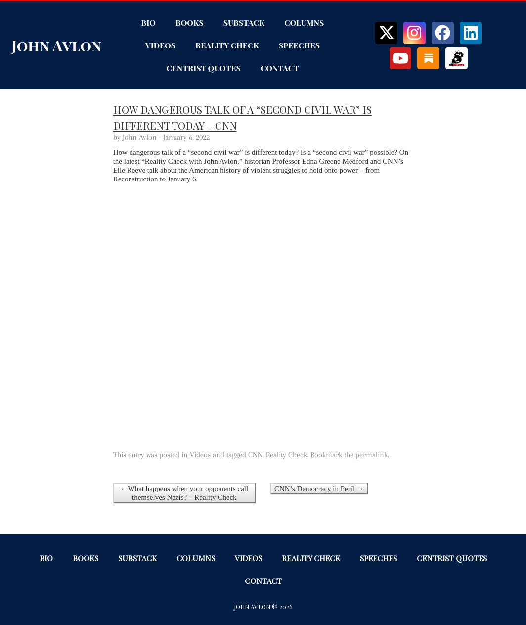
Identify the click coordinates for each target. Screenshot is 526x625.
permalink (371, 454)
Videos (160, 45)
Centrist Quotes (203, 68)
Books (189, 22)
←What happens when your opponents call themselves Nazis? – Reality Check (184, 493)
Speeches (299, 45)
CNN (255, 454)
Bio (148, 22)
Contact (280, 68)
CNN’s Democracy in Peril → (319, 488)
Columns (304, 22)
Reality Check (227, 45)
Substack (243, 22)
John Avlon (56, 45)
